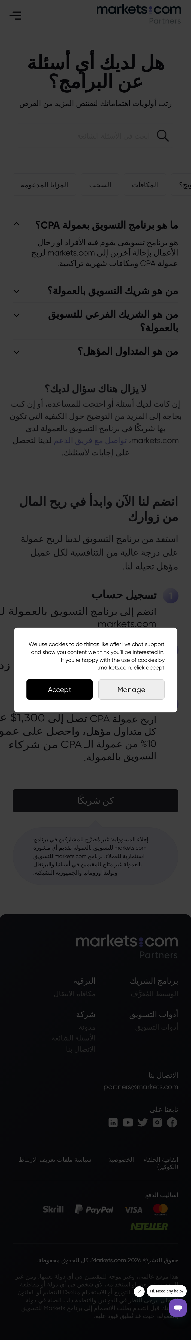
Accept (59, 689)
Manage (131, 689)
